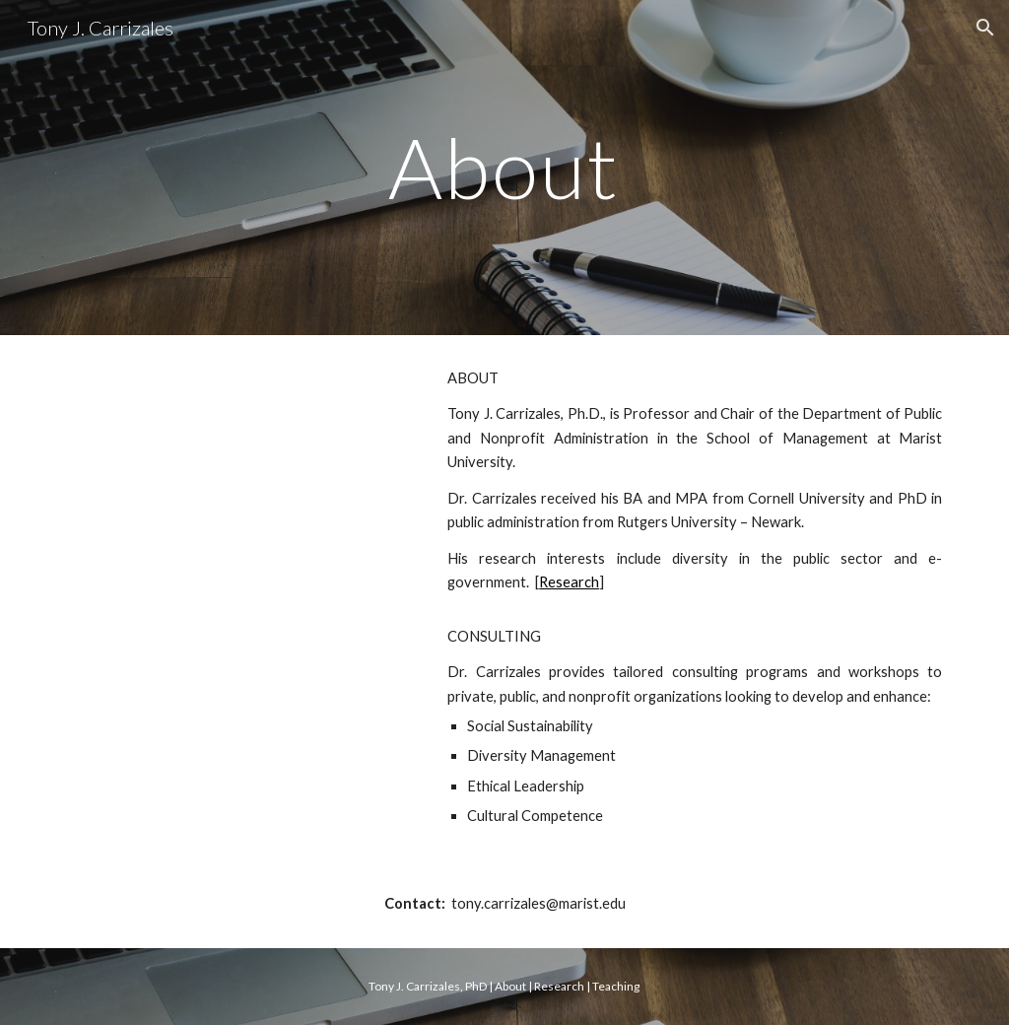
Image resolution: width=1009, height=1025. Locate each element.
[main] (504, 167)
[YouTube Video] (238, 499)
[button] (985, 27)
